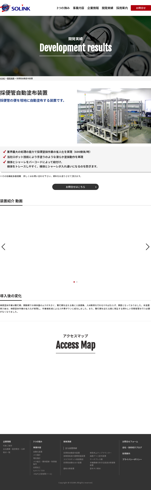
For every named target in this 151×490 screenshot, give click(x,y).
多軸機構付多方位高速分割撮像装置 (102, 463)
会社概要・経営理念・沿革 (14, 449)
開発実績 (107, 8)
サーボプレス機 (96, 459)
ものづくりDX (39, 470)
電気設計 (36, 458)
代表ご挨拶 (7, 445)
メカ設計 (36, 454)
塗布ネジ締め (95, 468)
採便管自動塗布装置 (71, 452)
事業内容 (78, 8)
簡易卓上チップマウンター (101, 452)
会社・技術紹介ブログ (132, 447)
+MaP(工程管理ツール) (42, 473)
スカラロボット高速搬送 (73, 459)
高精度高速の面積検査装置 (74, 456)
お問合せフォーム (130, 441)
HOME (2, 78)
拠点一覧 (6, 452)
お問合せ (141, 8)
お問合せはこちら (75, 187)
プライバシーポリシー (132, 459)
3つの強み (63, 8)
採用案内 (122, 8)
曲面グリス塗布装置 (98, 456)
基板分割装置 (68, 468)
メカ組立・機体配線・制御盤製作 (45, 462)
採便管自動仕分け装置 (72, 462)
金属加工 (36, 467)
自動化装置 (37, 451)
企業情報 (93, 8)
